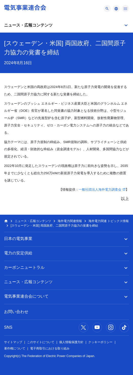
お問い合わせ (16, 312)
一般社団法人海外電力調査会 (100, 189)
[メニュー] (107, 8)
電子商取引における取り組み (50, 348)
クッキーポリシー (100, 342)
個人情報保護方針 (71, 342)
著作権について (14, 348)
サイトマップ (13, 342)
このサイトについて (40, 342)
